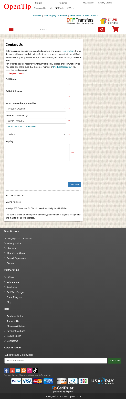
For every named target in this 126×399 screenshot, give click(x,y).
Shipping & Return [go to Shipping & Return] (16, 326)
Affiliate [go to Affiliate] (10, 277)
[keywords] (68, 29)
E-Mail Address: (14, 91)
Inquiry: (10, 141)
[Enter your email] (55, 361)
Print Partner (13, 282)
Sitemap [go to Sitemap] (11, 263)
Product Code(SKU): (17, 115)
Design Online (14, 336)
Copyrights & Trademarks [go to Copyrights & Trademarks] (20, 238)
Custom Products (90, 15)
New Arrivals (75, 15)
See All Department (10, 30)
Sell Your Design (15, 292)
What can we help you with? (21, 103)
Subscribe (114, 360)
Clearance (62, 15)
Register (63, 3)
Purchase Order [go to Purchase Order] (15, 316)
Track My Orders (104, 2)
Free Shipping (50, 15)
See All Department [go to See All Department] (17, 258)
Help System (68, 51)
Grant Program (14, 297)
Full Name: (11, 79)
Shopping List (40, 8)
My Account (88, 2)
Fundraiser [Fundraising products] (12, 287)
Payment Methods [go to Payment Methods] (16, 331)
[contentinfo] (17, 6)
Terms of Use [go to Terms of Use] (13, 321)
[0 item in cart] (115, 30)
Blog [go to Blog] (9, 302)
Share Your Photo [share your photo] (16, 253)
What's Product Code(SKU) (22, 126)
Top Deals (36, 15)
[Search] (101, 29)
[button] (64, 8)
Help (51, 8)
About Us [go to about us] (11, 248)
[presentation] (30, 170)
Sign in (38, 3)
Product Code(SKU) (62, 67)
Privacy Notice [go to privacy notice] (14, 243)
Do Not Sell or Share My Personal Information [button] (27, 375)
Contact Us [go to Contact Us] (12, 341)
